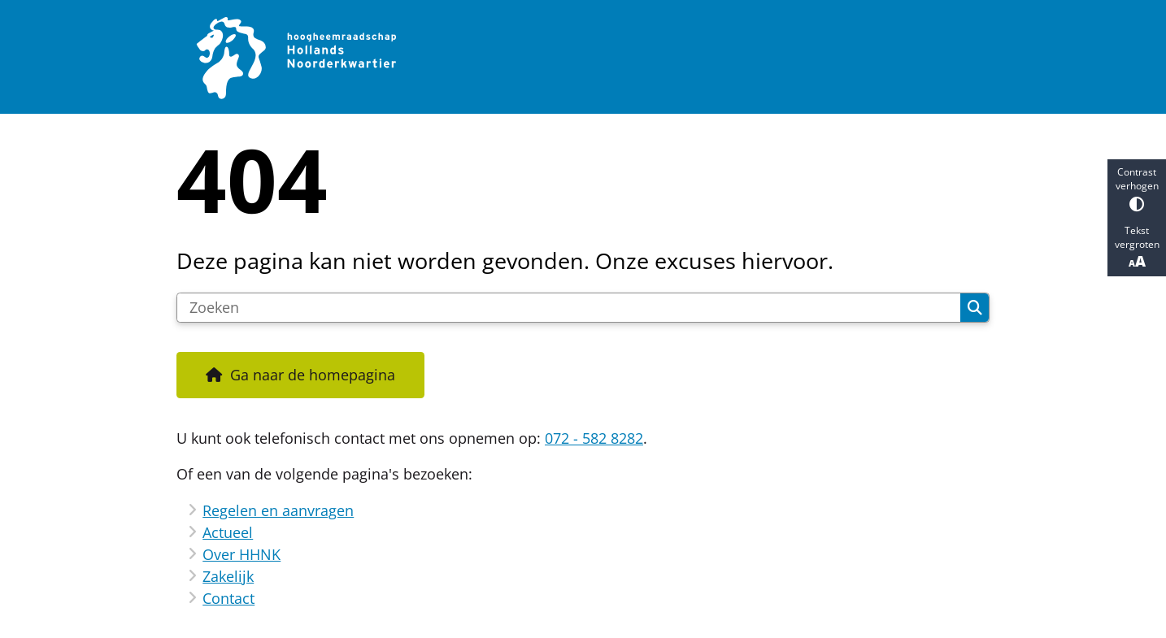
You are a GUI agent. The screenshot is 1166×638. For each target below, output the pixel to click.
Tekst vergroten (1136, 247)
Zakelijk (228, 576)
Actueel (227, 532)
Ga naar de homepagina (312, 374)
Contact (228, 598)
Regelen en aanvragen (278, 510)
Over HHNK (241, 554)
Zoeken (975, 308)
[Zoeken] (568, 308)
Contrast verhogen (1136, 188)
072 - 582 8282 (594, 438)
